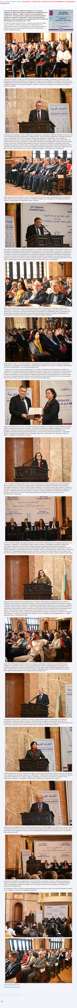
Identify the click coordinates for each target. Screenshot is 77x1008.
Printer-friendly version (2, 1001)
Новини (7, 1)
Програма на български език (12, 985)
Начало (2, 1)
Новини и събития (15, 1)
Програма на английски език (12, 987)
